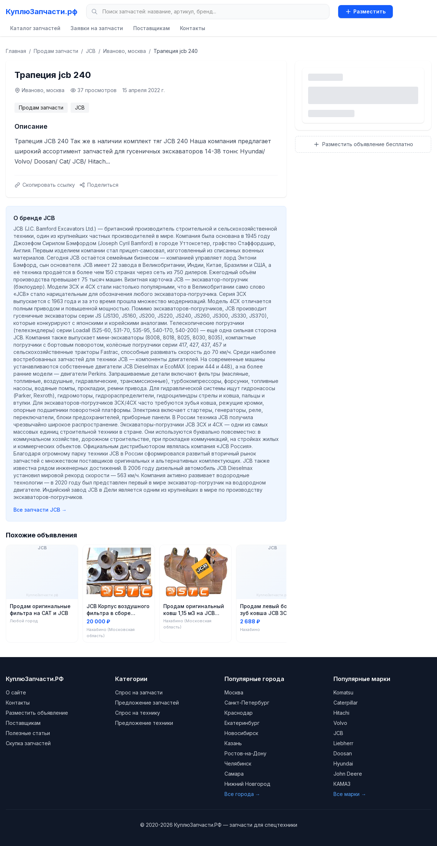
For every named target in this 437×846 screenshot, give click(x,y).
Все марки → (349, 794)
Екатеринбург (242, 723)
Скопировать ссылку (44, 185)
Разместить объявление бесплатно (363, 144)
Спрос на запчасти (139, 692)
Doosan (342, 753)
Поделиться (98, 185)
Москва (233, 692)
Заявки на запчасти (97, 28)
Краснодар (238, 713)
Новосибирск (241, 733)
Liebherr (343, 743)
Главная (16, 51)
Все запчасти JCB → (40, 510)
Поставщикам (151, 28)
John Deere (347, 774)
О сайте (16, 692)
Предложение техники (144, 723)
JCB (91, 51)
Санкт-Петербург (246, 703)
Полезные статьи (28, 733)
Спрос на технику (137, 713)
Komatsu (343, 692)
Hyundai (343, 763)
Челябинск (237, 763)
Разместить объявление (37, 713)
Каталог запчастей (35, 28)
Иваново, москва (124, 51)
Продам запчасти (56, 51)
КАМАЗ (341, 784)
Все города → (242, 794)
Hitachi (341, 713)
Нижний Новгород (247, 784)
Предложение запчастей (147, 703)
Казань (233, 743)
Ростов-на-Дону (245, 753)
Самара (234, 774)
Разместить (365, 11)
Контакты (192, 28)
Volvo (340, 723)
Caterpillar (345, 703)
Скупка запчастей (28, 743)
